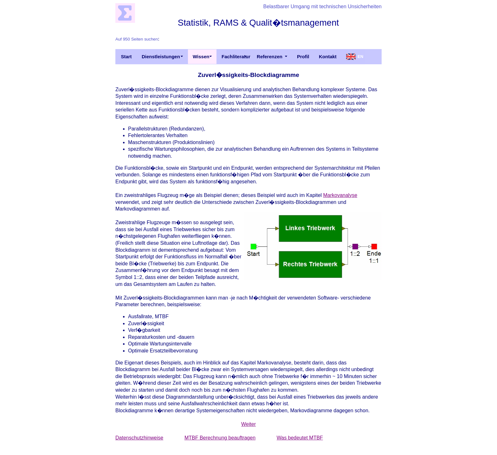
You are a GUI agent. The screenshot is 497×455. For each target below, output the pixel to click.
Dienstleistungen (161, 56)
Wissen (201, 56)
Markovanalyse (340, 195)
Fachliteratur (236, 56)
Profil (303, 56)
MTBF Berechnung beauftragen (219, 437)
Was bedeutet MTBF (300, 437)
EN (360, 56)
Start (126, 56)
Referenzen (269, 56)
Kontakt (328, 56)
